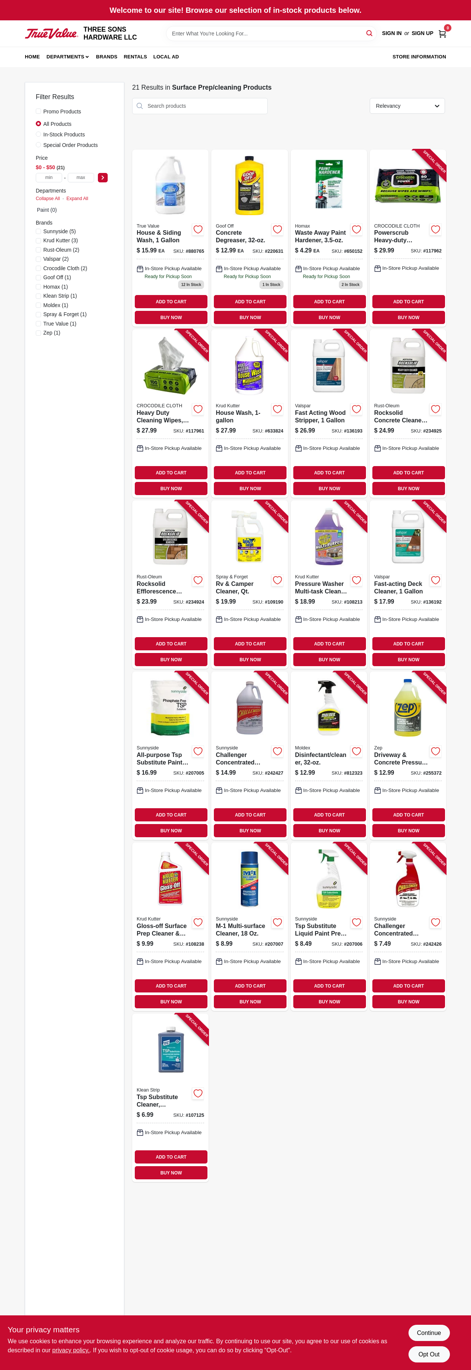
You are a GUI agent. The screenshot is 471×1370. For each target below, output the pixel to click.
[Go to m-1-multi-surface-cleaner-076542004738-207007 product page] (249, 926)
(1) (57, 277)
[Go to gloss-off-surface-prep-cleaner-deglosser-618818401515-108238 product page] (170, 926)
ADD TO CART (171, 301)
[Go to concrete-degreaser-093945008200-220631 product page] (249, 238)
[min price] (49, 177)
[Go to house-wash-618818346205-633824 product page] (249, 413)
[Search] (369, 33)
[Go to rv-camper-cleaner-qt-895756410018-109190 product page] (249, 584)
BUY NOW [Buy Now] (171, 317)
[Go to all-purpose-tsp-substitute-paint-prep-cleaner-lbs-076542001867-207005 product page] (170, 755)
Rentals (135, 57)
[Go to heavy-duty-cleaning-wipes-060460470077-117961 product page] (170, 413)
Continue (429, 1333)
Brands (106, 57)
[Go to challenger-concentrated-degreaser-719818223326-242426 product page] (408, 926)
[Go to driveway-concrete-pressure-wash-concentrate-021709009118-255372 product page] (408, 755)
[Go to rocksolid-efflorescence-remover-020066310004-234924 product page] (170, 584)
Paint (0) (47, 210)
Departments (65, 57)
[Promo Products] (38, 111)
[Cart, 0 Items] (442, 33)
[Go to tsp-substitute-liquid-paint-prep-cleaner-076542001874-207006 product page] (329, 926)
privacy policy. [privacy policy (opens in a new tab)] (71, 1350)
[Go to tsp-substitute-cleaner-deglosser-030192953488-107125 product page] (170, 1098)
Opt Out (428, 1354)
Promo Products (62, 111)
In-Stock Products (64, 134)
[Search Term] (271, 33)
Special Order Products (70, 145)
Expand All (77, 198)
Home (32, 57)
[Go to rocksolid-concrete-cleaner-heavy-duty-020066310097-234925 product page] (408, 413)
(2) (61, 250)
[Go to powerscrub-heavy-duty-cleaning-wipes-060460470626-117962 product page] (408, 238)
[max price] (81, 177)
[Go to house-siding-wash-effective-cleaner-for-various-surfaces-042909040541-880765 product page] (170, 238)
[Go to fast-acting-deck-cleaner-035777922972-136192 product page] (408, 584)
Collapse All (48, 198)
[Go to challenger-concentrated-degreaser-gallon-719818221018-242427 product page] (249, 755)
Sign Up (422, 33)
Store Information (419, 57)
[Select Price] (103, 177)
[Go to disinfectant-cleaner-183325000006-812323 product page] (329, 755)
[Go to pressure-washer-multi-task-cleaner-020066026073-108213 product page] (329, 584)
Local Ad (166, 57)
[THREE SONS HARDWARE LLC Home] (51, 33)
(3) (60, 240)
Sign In (392, 33)
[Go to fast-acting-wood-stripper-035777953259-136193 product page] (329, 413)
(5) (59, 231)
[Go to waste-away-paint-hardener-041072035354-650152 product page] (329, 238)
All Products (57, 124)
